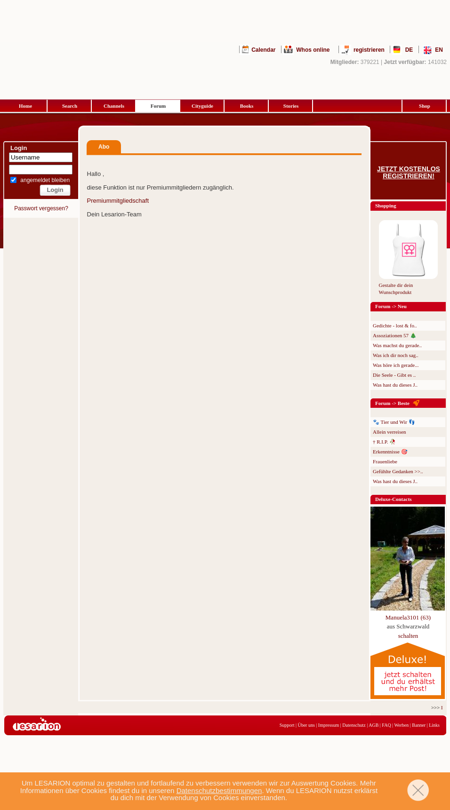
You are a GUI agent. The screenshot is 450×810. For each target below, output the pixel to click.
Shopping (385, 205)
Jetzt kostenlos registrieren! (408, 172)
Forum (158, 106)
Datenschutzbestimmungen (219, 790)
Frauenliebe (385, 461)
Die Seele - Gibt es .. (394, 375)
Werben (401, 725)
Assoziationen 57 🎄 (395, 335)
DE (409, 50)
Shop (424, 106)
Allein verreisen (389, 432)
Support (287, 725)
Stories (290, 106)
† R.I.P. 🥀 (384, 442)
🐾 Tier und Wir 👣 (394, 422)
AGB (373, 725)
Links (434, 725)
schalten (408, 635)
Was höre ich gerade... (395, 365)
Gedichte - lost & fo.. (395, 325)
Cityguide (202, 106)
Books (247, 106)
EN (439, 50)
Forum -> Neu (391, 306)
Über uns (305, 725)
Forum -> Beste (392, 403)
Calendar (263, 50)
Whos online (312, 50)
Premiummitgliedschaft (118, 200)
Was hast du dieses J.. (395, 385)
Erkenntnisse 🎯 (390, 451)
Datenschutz (353, 725)
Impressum (328, 725)
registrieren (369, 50)
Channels (114, 106)
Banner (419, 725)
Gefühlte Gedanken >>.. (398, 471)
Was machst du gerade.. (397, 345)
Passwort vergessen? (41, 208)
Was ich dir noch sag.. (395, 355)
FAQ (386, 725)
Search (69, 106)
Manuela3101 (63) (408, 617)
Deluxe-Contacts (393, 499)
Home (25, 106)
